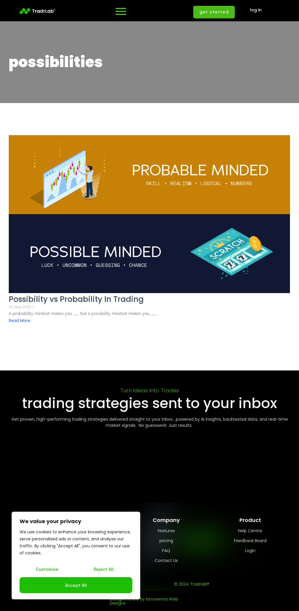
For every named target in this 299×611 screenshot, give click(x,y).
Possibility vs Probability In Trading (76, 299)
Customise (47, 569)
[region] (76, 555)
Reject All (104, 569)
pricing (166, 541)
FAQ (166, 550)
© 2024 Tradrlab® (191, 584)
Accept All (76, 585)
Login (250, 550)
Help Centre (250, 531)
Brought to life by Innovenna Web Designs (144, 601)
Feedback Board (250, 541)
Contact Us (166, 560)
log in (256, 10)
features (166, 531)
